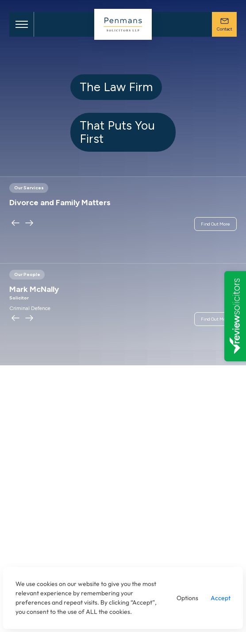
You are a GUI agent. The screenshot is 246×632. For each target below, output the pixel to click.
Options (187, 598)
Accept (221, 598)
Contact (224, 24)
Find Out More (215, 224)
